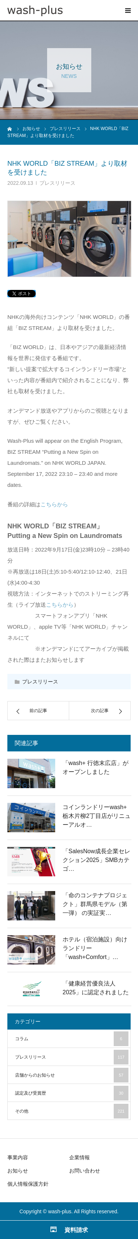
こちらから (54, 504)
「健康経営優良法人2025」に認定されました (96, 987)
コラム (71, 1038)
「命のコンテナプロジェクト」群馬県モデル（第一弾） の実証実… (95, 904)
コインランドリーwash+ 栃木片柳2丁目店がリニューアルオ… (97, 816)
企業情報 (79, 1157)
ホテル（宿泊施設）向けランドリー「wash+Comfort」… (95, 948)
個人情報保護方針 (28, 1184)
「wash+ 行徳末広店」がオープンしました (95, 767)
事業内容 (17, 1157)
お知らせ (17, 1171)
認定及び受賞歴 (71, 1093)
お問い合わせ (84, 1171)
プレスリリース (57, 183)
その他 (71, 1111)
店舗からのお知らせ (71, 1075)
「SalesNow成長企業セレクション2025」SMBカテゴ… (96, 860)
